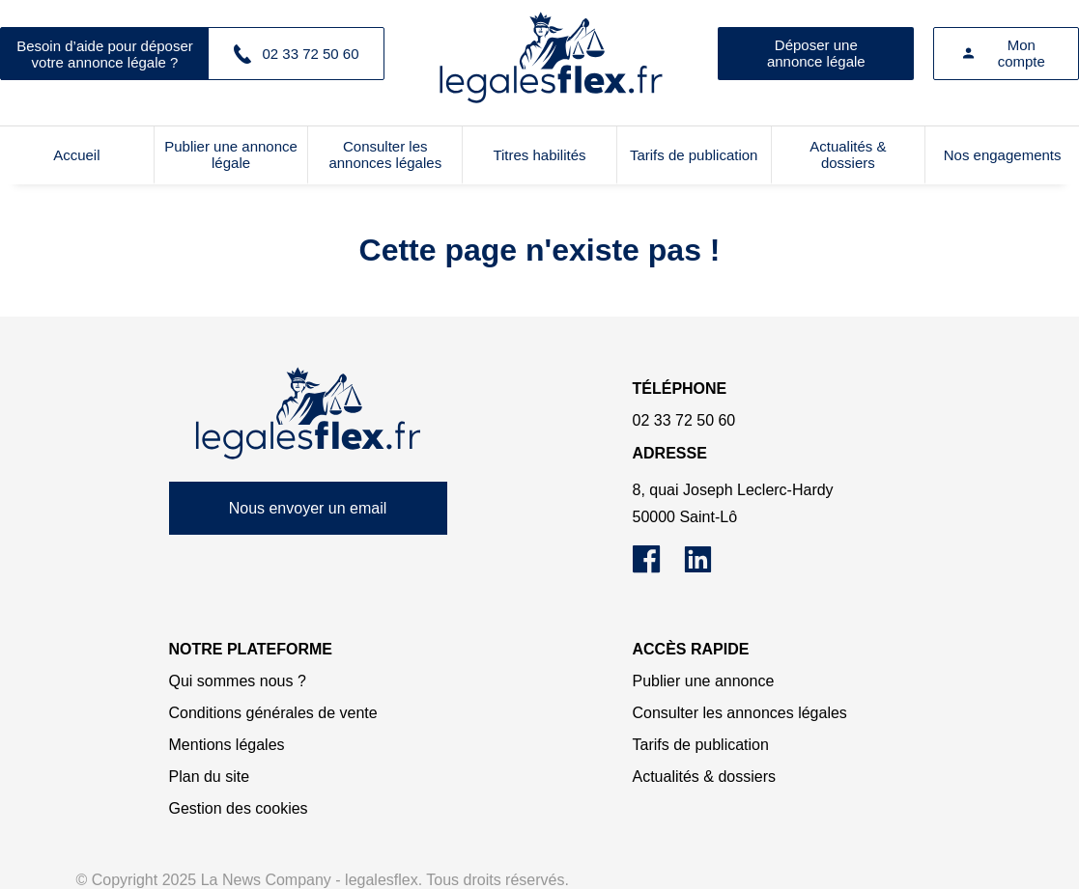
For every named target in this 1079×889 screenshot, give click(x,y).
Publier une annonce (704, 681)
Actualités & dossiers (847, 154)
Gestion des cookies (238, 808)
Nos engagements (1003, 155)
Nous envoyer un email (308, 508)
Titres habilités (539, 155)
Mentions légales (227, 744)
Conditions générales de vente (273, 713)
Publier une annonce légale (231, 154)
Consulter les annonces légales (384, 154)
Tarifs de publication (694, 155)
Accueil (76, 155)
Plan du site (209, 776)
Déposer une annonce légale (816, 53)
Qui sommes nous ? (237, 681)
